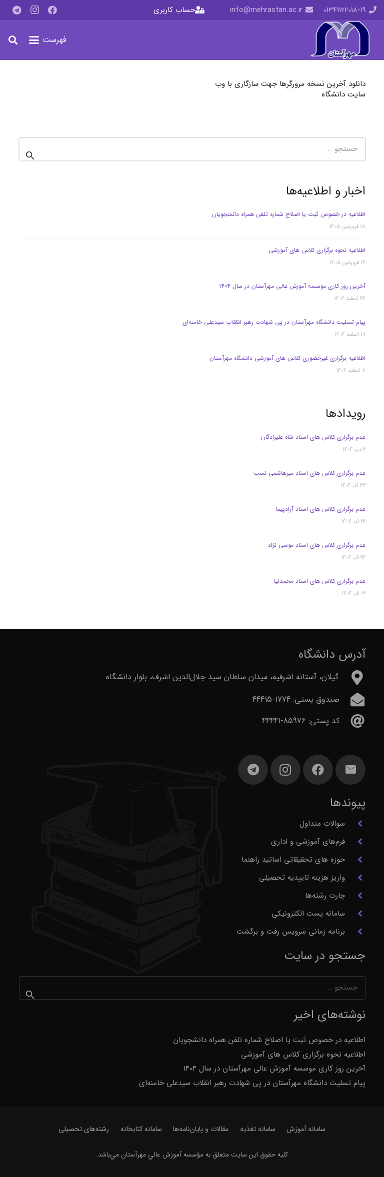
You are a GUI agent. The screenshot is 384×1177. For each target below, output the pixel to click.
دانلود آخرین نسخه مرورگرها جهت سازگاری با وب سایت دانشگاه (290, 89)
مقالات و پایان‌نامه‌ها (200, 1129)
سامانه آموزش (306, 1129)
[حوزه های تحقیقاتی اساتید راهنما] (355, 860)
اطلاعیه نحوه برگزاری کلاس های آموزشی (317, 250)
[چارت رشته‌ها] (355, 896)
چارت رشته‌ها (325, 896)
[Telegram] (17, 10)
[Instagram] (35, 10)
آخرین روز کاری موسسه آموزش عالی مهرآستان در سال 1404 (292, 286)
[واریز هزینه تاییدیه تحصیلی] (355, 878)
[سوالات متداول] (355, 824)
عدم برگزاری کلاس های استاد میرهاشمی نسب (310, 473)
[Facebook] (53, 10)
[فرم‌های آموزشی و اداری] (355, 842)
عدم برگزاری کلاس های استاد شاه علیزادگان (313, 437)
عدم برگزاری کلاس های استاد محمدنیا (320, 581)
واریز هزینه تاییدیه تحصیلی (302, 878)
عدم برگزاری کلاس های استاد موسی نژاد (317, 545)
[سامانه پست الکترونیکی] (355, 914)
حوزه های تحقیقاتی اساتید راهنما (293, 860)
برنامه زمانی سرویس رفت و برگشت (290, 932)
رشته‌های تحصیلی (83, 1129)
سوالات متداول (322, 824)
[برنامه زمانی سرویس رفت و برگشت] (355, 932)
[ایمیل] (351, 770)
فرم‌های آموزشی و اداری (308, 842)
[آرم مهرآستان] (340, 40)
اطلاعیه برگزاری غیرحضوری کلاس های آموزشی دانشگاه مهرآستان (287, 358)
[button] (47, 39)
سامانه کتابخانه (141, 1129)
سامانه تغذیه (258, 1129)
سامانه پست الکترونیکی (308, 914)
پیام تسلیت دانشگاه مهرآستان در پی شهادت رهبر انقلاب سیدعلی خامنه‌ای (274, 322)
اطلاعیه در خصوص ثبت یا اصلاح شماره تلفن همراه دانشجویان (289, 214)
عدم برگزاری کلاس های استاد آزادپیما (321, 509)
